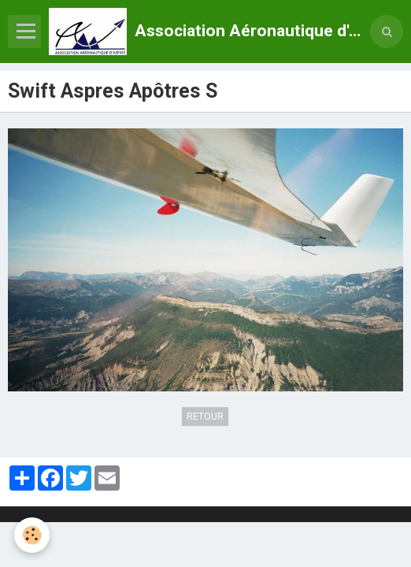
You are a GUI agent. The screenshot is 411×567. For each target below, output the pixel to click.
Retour (205, 416)
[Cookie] (32, 535)
